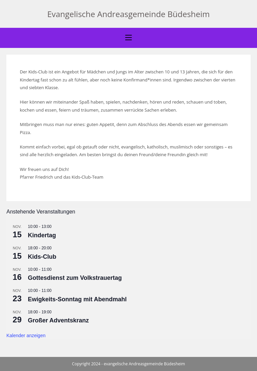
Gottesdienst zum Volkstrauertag (75, 277)
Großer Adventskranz (58, 320)
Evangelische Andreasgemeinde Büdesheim (128, 13)
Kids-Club (42, 256)
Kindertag (42, 235)
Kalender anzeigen (26, 335)
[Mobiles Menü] (128, 38)
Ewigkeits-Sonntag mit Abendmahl (77, 299)
